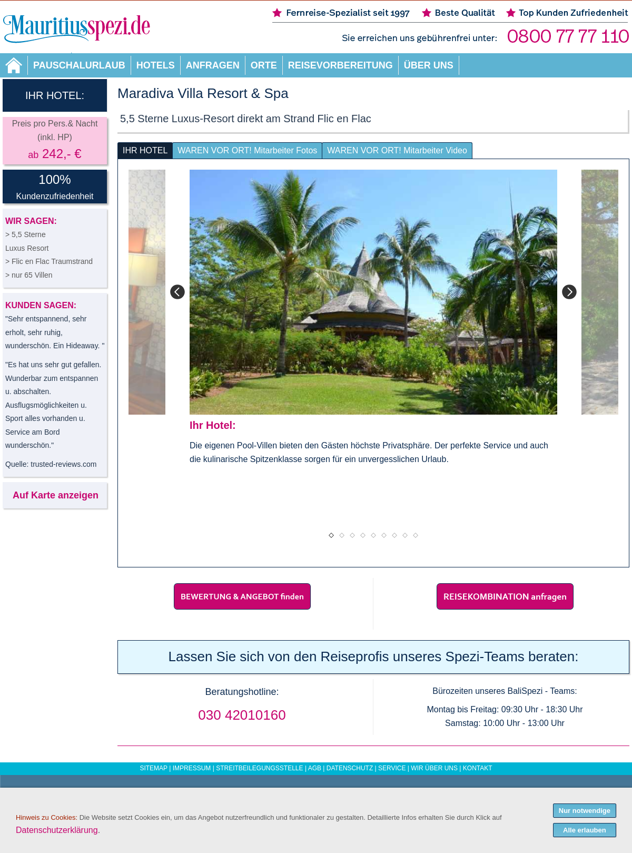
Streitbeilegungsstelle (259, 768)
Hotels (155, 65)
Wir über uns (434, 768)
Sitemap (153, 768)
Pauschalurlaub (79, 65)
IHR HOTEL (145, 150)
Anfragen (213, 65)
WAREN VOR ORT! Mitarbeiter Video (397, 150)
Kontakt (477, 768)
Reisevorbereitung (340, 65)
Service (392, 768)
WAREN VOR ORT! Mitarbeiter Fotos (247, 150)
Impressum (192, 768)
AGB (314, 768)
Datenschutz (350, 768)
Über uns (428, 65)
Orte (264, 65)
